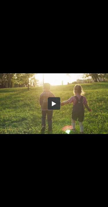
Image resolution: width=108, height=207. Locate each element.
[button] (54, 103)
